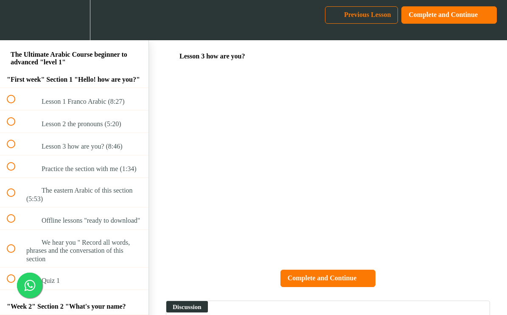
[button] (15, 20)
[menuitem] (74, 20)
